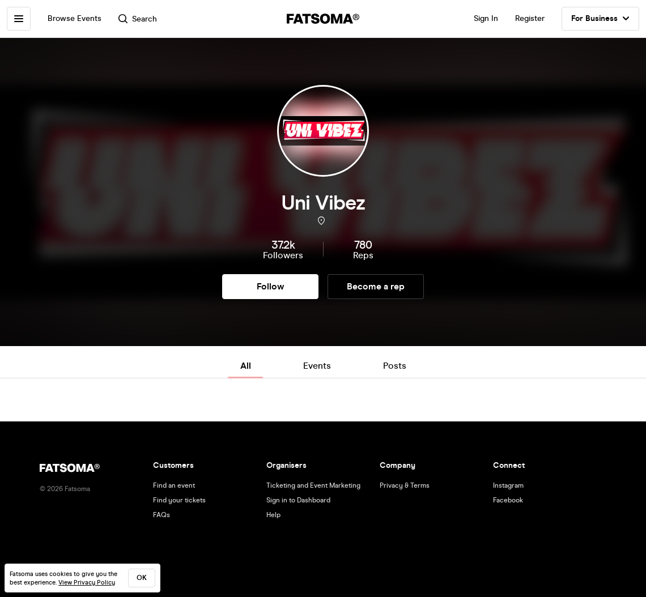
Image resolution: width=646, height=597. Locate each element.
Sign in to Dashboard (298, 500)
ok (142, 578)
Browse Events (74, 18)
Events (317, 365)
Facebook (508, 500)
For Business (600, 19)
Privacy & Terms (405, 485)
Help (273, 515)
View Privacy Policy (86, 582)
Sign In (486, 18)
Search (137, 19)
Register (530, 18)
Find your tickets (179, 500)
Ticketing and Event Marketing (313, 485)
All (245, 365)
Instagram (508, 485)
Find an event (174, 485)
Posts (394, 365)
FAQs (161, 515)
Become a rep (376, 286)
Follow (270, 286)
